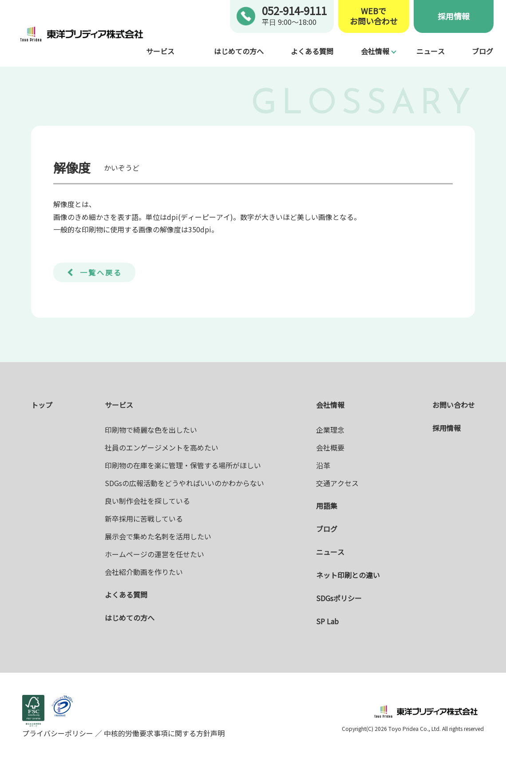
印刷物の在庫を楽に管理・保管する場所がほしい (183, 465)
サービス (160, 51)
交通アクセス (337, 483)
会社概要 (330, 447)
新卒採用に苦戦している (144, 518)
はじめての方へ (239, 51)
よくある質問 (312, 51)
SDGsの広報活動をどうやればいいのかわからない (184, 483)
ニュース (430, 51)
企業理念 (330, 429)
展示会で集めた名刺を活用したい (158, 536)
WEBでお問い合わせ (374, 16)
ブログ (482, 51)
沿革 (323, 465)
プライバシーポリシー (58, 733)
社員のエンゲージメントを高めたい (161, 447)
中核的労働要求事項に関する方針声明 (163, 733)
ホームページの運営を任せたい (154, 554)
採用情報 (454, 16)
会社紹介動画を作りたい (144, 572)
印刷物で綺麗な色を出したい (151, 429)
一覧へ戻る (101, 272)
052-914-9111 (294, 10)
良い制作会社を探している (147, 500)
